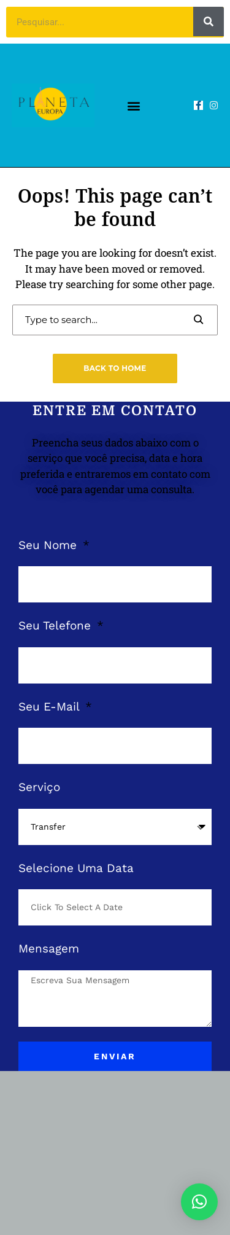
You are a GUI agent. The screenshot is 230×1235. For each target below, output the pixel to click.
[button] (134, 105)
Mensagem (48, 948)
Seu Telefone (56, 625)
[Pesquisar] (208, 21)
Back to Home (114, 368)
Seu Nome (49, 545)
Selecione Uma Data (76, 868)
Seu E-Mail (50, 706)
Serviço (39, 787)
